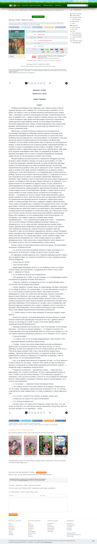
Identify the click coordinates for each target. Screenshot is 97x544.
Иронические (11, 526)
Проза (73, 23)
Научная (30, 529)
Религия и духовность (76, 33)
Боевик (10, 523)
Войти (77, 1)
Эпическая (30, 536)
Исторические (12, 528)
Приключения (75, 25)
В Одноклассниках (50, 27)
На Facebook (13, 27)
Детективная (30, 526)
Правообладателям (71, 532)
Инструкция (58, 60)
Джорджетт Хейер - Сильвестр (30, 455)
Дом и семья (74, 29)
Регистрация (84, 1)
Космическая (31, 528)
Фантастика (58, 5)
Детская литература (76, 27)
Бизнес (73, 31)
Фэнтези (30, 534)
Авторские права (38, 16)
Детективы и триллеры (35, 5)
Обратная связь (70, 536)
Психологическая (31, 531)
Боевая (29, 523)
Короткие (49, 524)
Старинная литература (76, 36)
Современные (50, 529)
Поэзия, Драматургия (76, 42)
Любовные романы (48, 5)
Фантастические (50, 526)
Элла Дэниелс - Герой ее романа (45, 455)
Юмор (73, 38)
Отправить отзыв (13, 514)
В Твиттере (25, 27)
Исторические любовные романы (45, 40)
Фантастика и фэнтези (76, 13)
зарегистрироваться (23, 480)
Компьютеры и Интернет (77, 40)
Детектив (11, 524)
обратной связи (48, 542)
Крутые (10, 531)
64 (50, 83)
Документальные (75, 21)
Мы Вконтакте (61, 27)
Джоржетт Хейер (41, 34)
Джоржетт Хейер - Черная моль (15, 455)
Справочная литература (77, 34)
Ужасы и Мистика (32, 532)
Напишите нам (41, 58)
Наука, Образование (76, 19)
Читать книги (25, 5)
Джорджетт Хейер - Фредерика (61, 455)
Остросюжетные (50, 528)
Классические (12, 529)
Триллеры (11, 532)
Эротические (50, 531)
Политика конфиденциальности (74, 534)
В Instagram (37, 27)
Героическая (30, 524)
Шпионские (11, 534)
